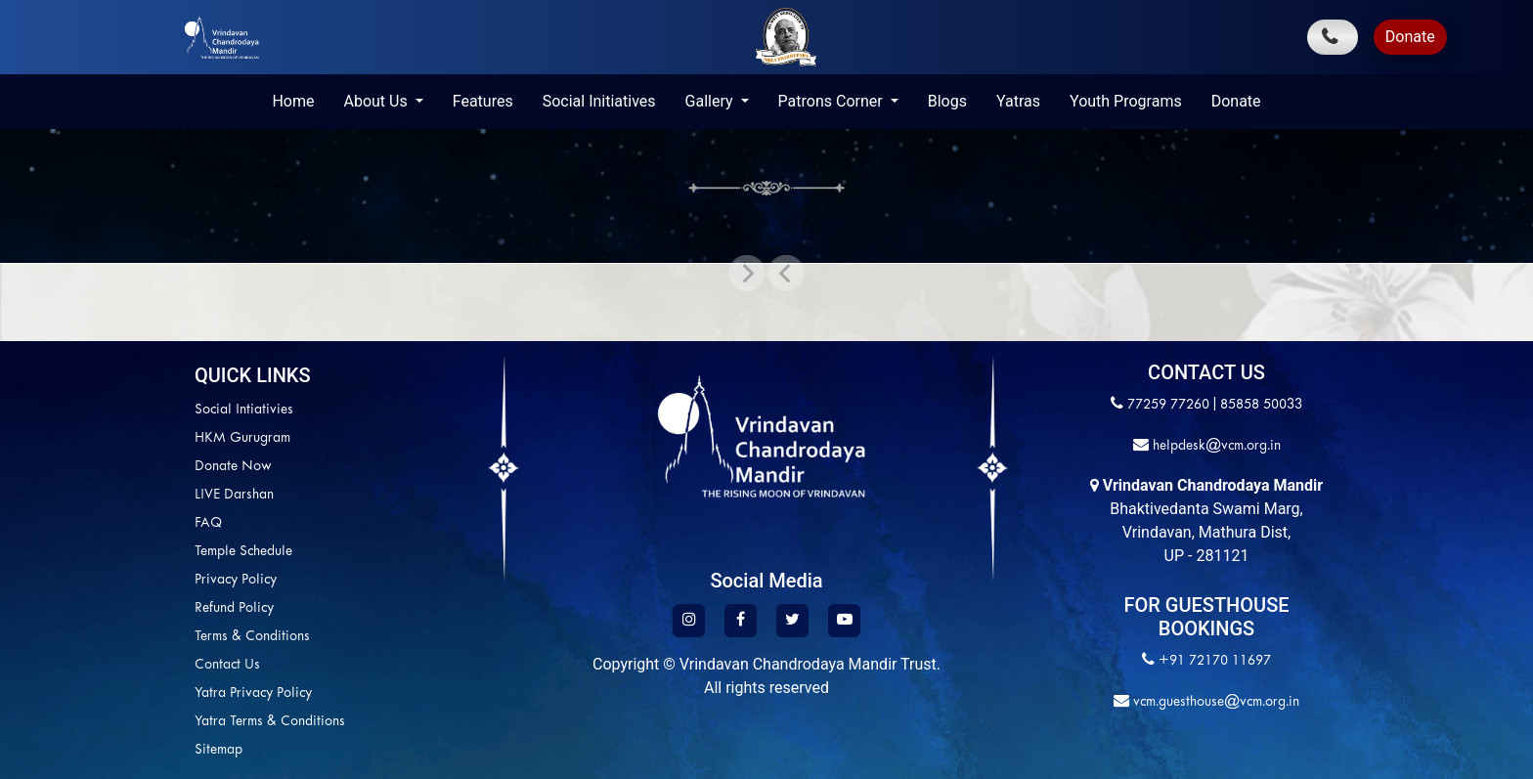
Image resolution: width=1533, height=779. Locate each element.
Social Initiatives (599, 101)
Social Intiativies (244, 410)
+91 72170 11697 (1215, 661)
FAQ (208, 523)
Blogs (947, 101)
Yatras (1018, 101)
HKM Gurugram (242, 438)
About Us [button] (377, 101)
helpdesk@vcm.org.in (1215, 446)
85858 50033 (1261, 405)
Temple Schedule (243, 551)
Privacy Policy (236, 580)
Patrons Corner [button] (832, 101)
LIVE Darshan (234, 495)
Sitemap (218, 750)
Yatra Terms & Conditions (270, 721)
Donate (1410, 36)
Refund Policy (234, 608)
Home (293, 101)
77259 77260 (1168, 405)
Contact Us (227, 665)
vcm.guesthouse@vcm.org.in (1214, 702)
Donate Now (233, 466)
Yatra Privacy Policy (253, 693)
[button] (786, 272)
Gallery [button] (711, 101)
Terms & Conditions (252, 636)
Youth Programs (1126, 101)
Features (483, 101)
